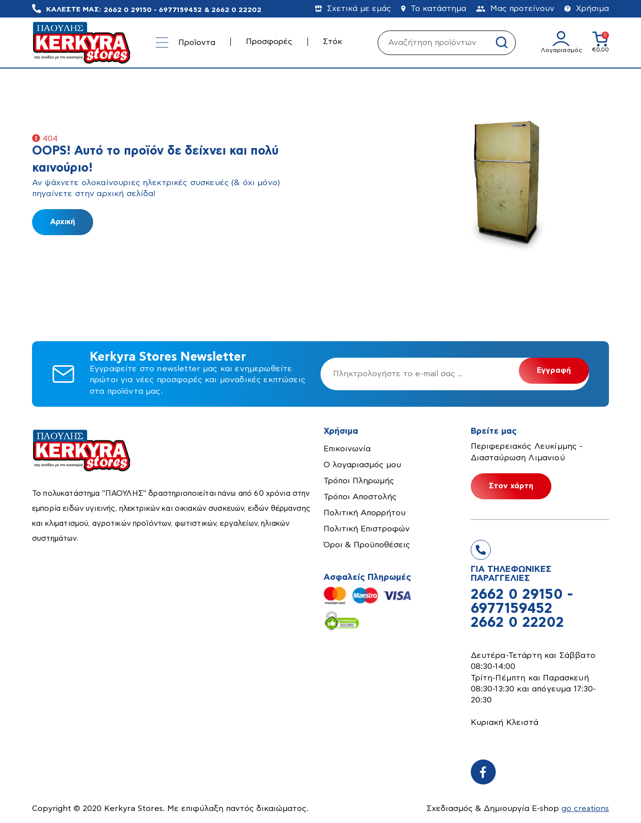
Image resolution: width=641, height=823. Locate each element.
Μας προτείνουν (515, 9)
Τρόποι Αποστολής (360, 497)
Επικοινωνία (347, 449)
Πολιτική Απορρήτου (365, 513)
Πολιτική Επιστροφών (367, 529)
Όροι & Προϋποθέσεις (367, 545)
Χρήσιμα (586, 9)
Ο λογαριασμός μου (362, 465)
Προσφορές (269, 42)
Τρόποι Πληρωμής (359, 481)
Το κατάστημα (433, 9)
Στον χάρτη (511, 486)
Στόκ (332, 42)
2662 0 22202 (236, 9)
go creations (584, 808)
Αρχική (62, 222)
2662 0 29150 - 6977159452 (153, 9)
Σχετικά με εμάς (353, 9)
